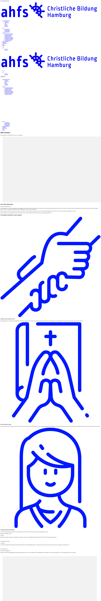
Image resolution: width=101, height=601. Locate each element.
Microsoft (6, 74)
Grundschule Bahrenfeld (9, 33)
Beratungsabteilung (6, 41)
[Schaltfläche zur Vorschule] (1, 539)
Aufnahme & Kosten (8, 40)
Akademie (4, 42)
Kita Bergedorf (7, 124)
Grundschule (7, 22)
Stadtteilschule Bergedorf (9, 37)
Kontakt (6, 25)
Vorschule (6, 21)
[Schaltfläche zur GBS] (1, 554)
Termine (6, 24)
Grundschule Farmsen (6, 20)
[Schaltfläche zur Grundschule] (1, 547)
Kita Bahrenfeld (7, 30)
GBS (5, 23)
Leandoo (6, 49)
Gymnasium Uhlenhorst (9, 39)
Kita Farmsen (7, 29)
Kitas (3, 28)
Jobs (3, 44)
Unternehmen (5, 43)
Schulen (4, 32)
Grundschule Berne (8, 35)
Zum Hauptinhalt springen (4, 0)
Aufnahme (6, 26)
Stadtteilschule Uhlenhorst (9, 38)
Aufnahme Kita (7, 125)
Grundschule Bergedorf (8, 34)
